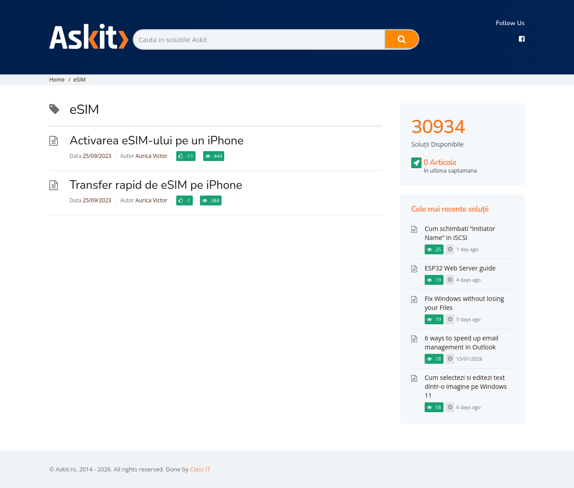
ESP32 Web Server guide (460, 268)
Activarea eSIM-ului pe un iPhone (157, 140)
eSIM (79, 79)
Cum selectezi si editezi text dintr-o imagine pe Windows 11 (466, 386)
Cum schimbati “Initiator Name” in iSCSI (460, 233)
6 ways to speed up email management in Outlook (461, 342)
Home (57, 79)
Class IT (200, 469)
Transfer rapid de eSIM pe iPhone (156, 185)
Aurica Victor (151, 156)
